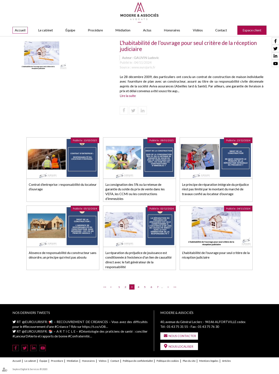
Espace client (252, 30)
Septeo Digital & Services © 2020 (29, 369)
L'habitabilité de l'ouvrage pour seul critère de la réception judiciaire (216, 255)
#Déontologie (89, 331)
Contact (221, 30)
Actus (147, 30)
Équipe (70, 30)
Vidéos (198, 30)
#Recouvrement (34, 326)
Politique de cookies (168, 360)
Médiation (122, 30)
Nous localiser (181, 346)
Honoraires (172, 30)
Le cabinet (45, 30)
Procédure (95, 30)
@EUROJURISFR (34, 322)
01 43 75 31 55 (177, 326)
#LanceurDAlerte (24, 336)
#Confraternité (79, 336)
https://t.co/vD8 (94, 326)
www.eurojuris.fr (143, 67)
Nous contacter (182, 336)
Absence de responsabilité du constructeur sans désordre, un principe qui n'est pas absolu (62, 255)
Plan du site (189, 360)
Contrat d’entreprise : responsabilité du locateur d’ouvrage (63, 186)
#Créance (61, 326)
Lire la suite (128, 96)
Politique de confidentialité (138, 360)
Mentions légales (208, 360)
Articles (226, 360)
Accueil (20, 30)
